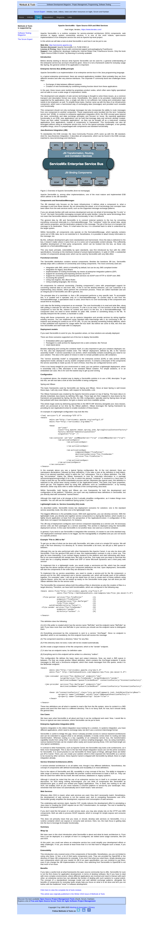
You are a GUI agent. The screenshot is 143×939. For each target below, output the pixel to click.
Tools (38, 17)
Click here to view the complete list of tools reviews (61, 914)
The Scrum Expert (25, 39)
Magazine (60, 17)
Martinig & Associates (78, 931)
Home (21, 17)
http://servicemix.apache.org (60, 45)
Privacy (92, 931)
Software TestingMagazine (24, 34)
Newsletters (48, 17)
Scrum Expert (39, 12)
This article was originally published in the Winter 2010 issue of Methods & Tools (73, 918)
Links (70, 17)
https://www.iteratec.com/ (91, 29)
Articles (30, 17)
